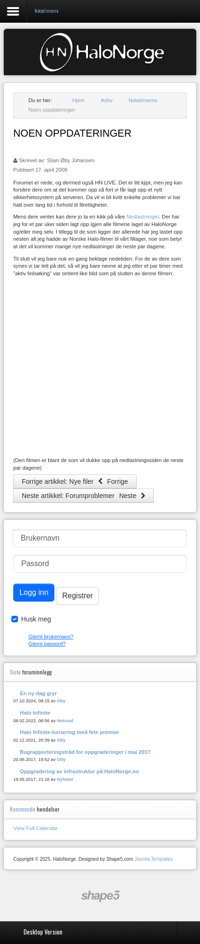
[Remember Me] (14, 619)
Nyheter (65, 779)
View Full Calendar (35, 828)
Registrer (77, 596)
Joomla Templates (153, 859)
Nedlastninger (142, 216)
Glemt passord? (47, 644)
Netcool (65, 720)
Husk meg (36, 619)
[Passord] (100, 564)
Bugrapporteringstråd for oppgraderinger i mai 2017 (85, 752)
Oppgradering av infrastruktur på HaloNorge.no (79, 771)
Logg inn (33, 592)
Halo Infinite (35, 713)
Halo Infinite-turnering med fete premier (69, 732)
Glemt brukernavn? (50, 636)
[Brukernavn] (100, 538)
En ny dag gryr (38, 693)
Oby (61, 700)
